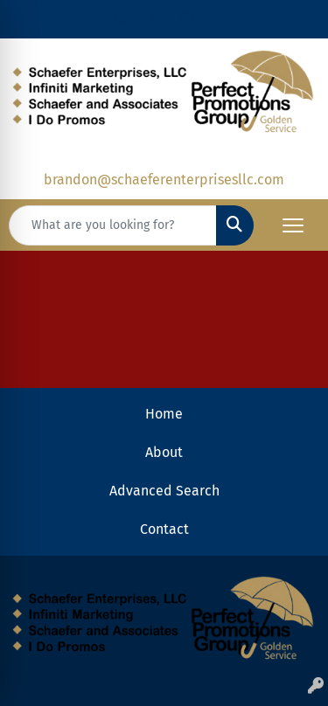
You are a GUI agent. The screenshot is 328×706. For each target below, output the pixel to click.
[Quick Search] (113, 225)
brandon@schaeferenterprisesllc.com (164, 179)
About (164, 452)
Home (164, 413)
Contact (164, 529)
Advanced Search (164, 490)
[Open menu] (293, 225)
